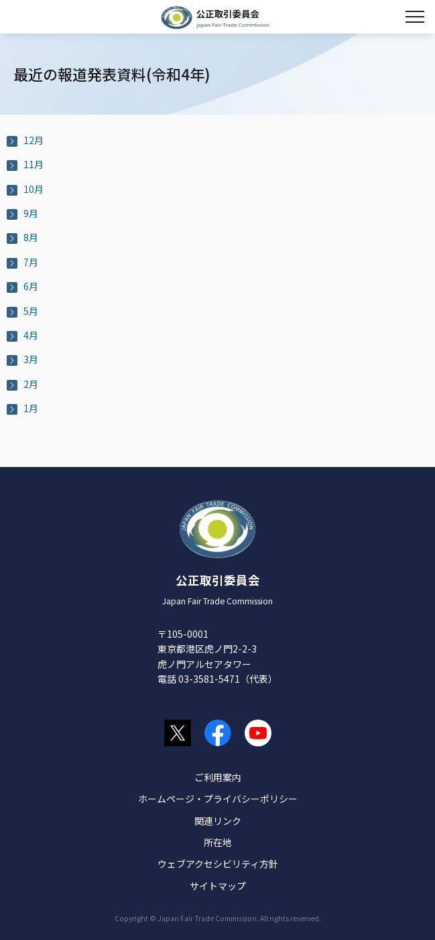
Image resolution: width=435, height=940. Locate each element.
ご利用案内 (217, 777)
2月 (30, 384)
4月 (30, 335)
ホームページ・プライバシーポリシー (218, 798)
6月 (30, 286)
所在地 (218, 842)
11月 (33, 164)
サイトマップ (218, 885)
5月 (30, 311)
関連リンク (217, 820)
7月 (30, 262)
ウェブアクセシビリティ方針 (218, 863)
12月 (33, 140)
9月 (30, 213)
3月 (30, 359)
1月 (30, 408)
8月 (30, 237)
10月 (33, 189)
